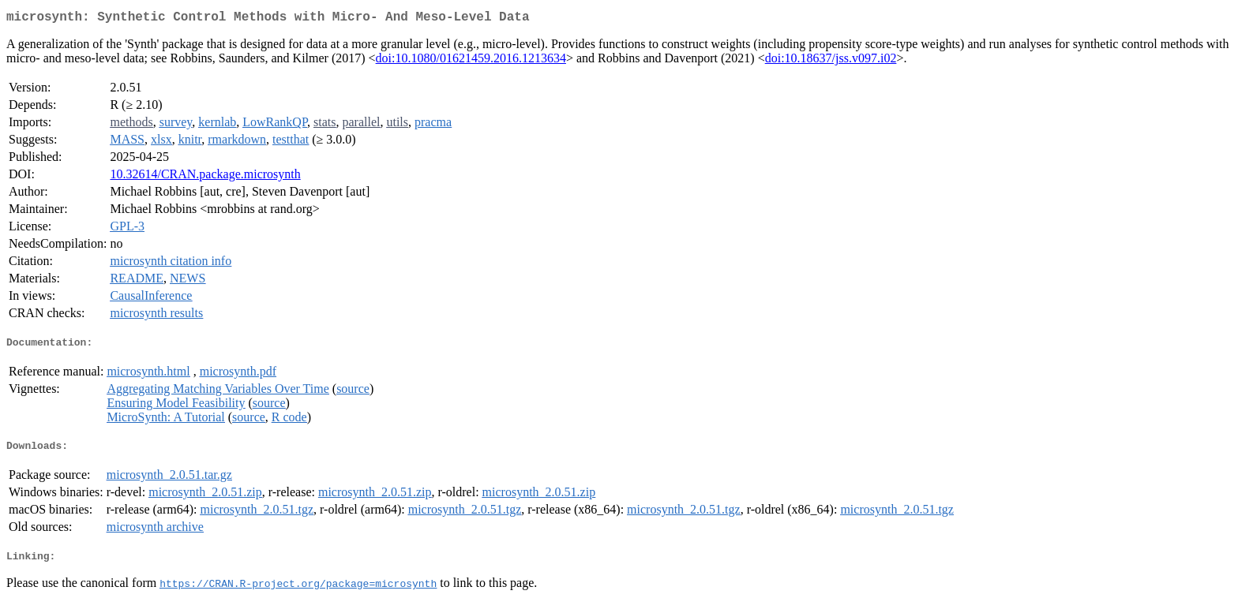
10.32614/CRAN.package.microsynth (205, 177)
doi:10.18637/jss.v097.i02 (831, 61)
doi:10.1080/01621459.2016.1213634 (471, 61)
